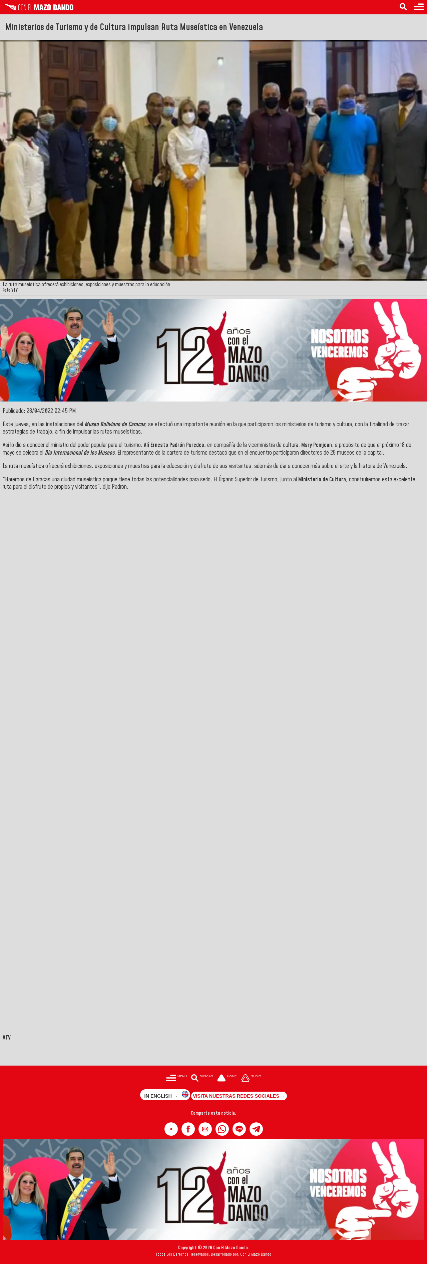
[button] (171, 1129)
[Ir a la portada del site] (227, 1078)
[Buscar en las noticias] (403, 7)
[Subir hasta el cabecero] (251, 1078)
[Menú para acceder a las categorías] (419, 7)
